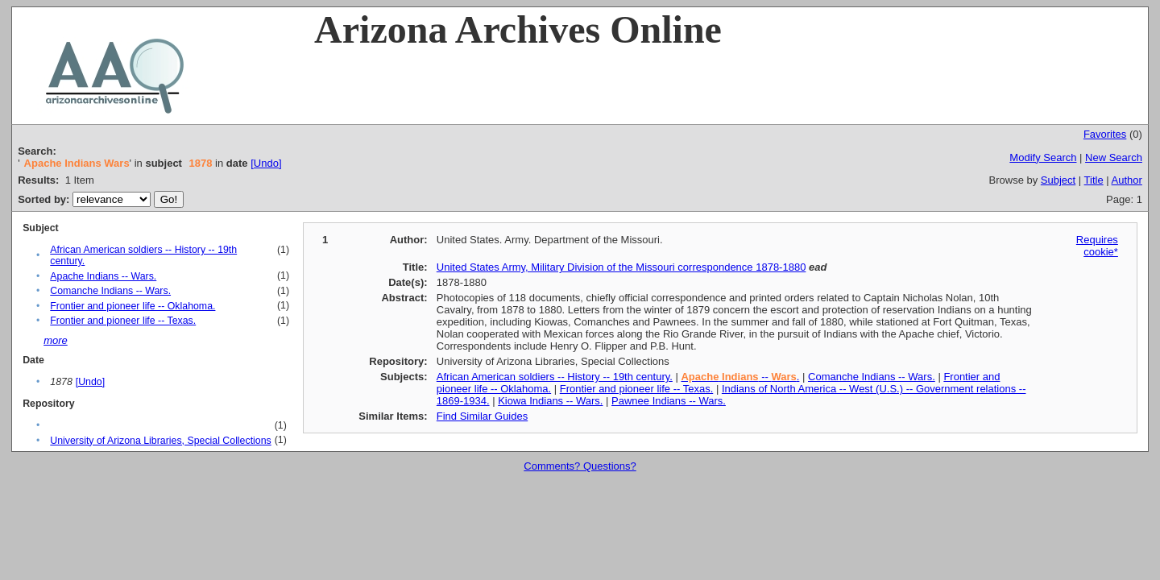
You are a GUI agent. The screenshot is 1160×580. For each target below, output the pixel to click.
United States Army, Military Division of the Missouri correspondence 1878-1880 (621, 267)
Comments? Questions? (580, 466)
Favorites (1104, 134)
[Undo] (266, 163)
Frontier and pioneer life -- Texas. (123, 320)
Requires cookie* (1097, 246)
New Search (1113, 157)
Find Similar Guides (482, 416)
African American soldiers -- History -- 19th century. (555, 377)
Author (1127, 180)
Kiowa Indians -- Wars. (550, 401)
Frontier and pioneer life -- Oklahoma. (132, 306)
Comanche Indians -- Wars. (110, 290)
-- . (740, 377)
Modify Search (1042, 157)
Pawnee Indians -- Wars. (668, 401)
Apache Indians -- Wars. (103, 276)
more (56, 340)
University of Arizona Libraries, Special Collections (160, 440)
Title (1094, 180)
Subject (1058, 180)
